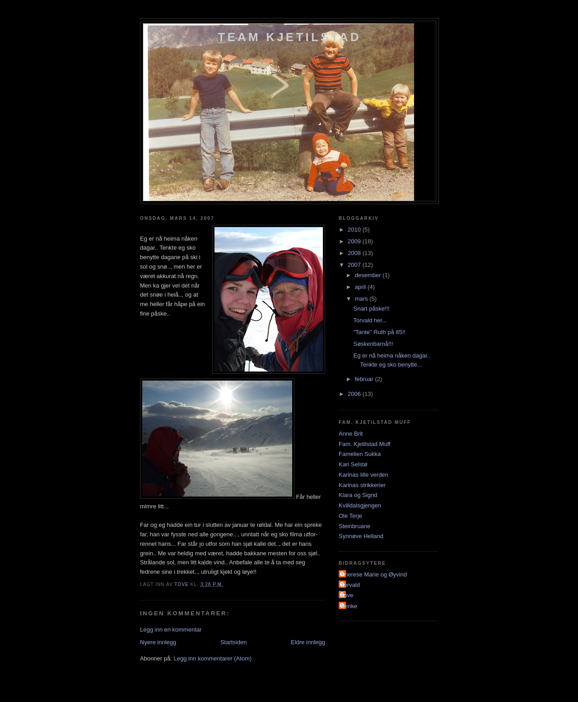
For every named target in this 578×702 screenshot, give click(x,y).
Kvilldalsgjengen (360, 505)
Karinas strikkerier (362, 485)
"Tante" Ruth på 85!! (379, 332)
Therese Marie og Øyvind (374, 574)
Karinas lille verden (363, 474)
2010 (355, 229)
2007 (355, 264)
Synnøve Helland (361, 536)
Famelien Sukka (360, 454)
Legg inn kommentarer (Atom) (212, 658)
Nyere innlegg (158, 642)
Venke (349, 606)
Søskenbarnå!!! (373, 343)
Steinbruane (354, 526)
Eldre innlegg (308, 642)
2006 (355, 394)
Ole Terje (350, 515)
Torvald (350, 584)
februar (365, 379)
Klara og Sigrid (358, 495)
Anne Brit (351, 433)
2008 (355, 253)
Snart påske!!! (371, 308)
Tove (347, 595)
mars (362, 298)
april (361, 287)
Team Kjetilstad (289, 37)
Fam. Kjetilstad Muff (365, 444)
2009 (355, 241)
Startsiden (233, 642)
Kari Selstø (353, 464)
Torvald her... (370, 320)
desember (368, 275)
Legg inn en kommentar (171, 629)
